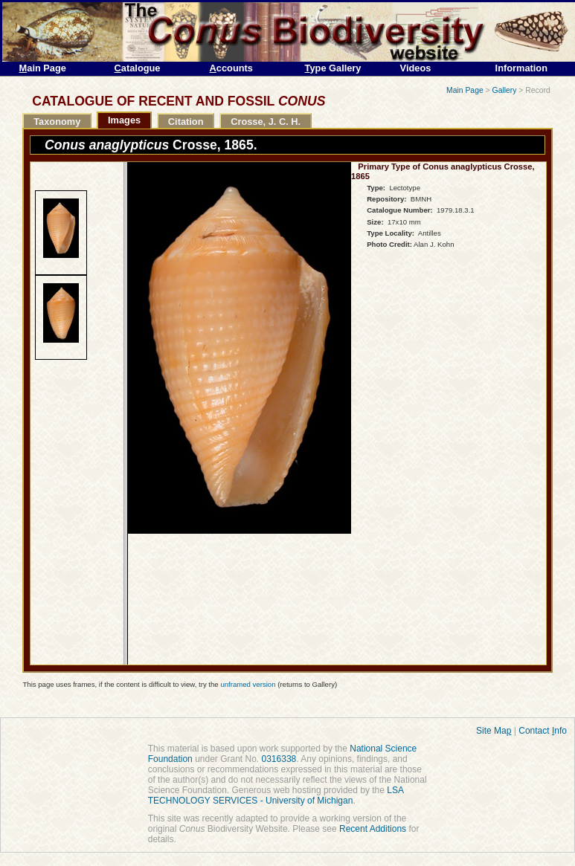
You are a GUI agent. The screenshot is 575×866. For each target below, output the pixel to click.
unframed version (247, 684)
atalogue (138, 68)
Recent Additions (372, 829)
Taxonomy (56, 121)
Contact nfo (542, 731)
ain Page (42, 68)
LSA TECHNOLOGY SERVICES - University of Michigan (276, 795)
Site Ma (493, 731)
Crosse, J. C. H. (266, 121)
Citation (186, 121)
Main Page (465, 90)
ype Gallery (333, 68)
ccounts (231, 68)
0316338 (279, 759)
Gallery (504, 90)
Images (124, 120)
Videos (415, 68)
